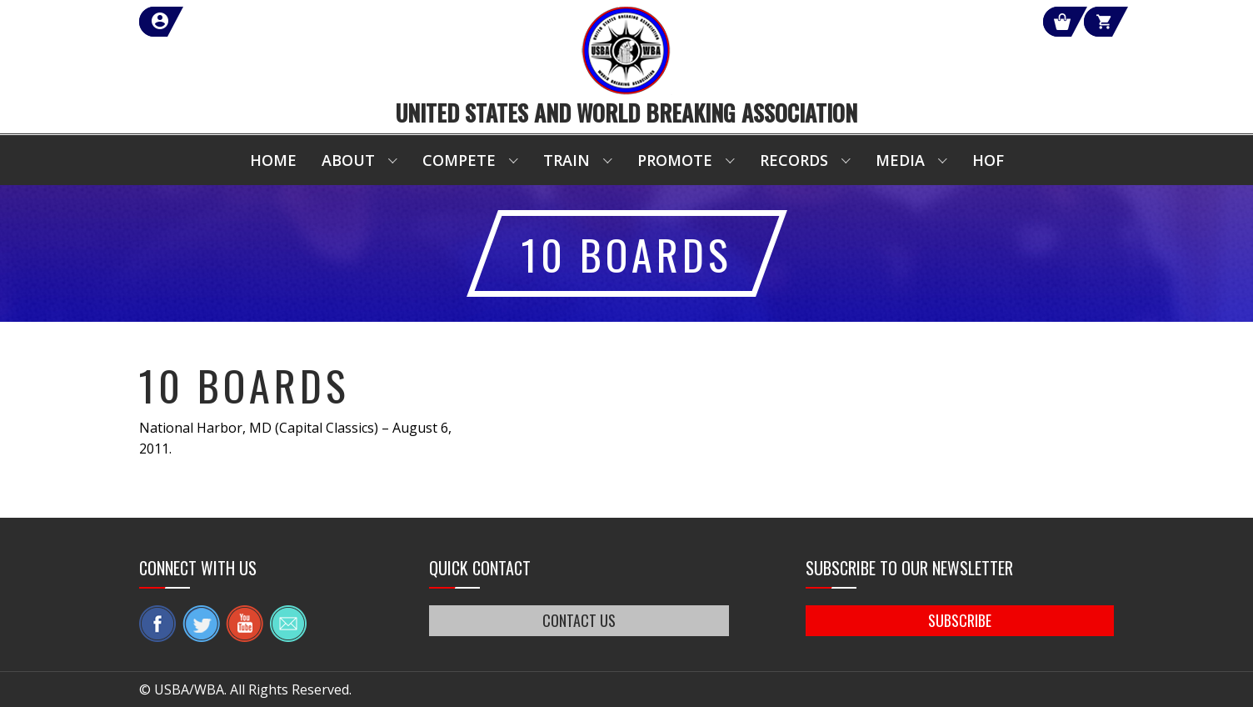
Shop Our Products (936, 22)
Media (900, 160)
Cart (1083, 22)
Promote (674, 160)
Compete (459, 160)
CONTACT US (579, 620)
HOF (988, 160)
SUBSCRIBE (959, 620)
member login (220, 22)
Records (794, 160)
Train (566, 160)
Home (273, 160)
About (348, 160)
